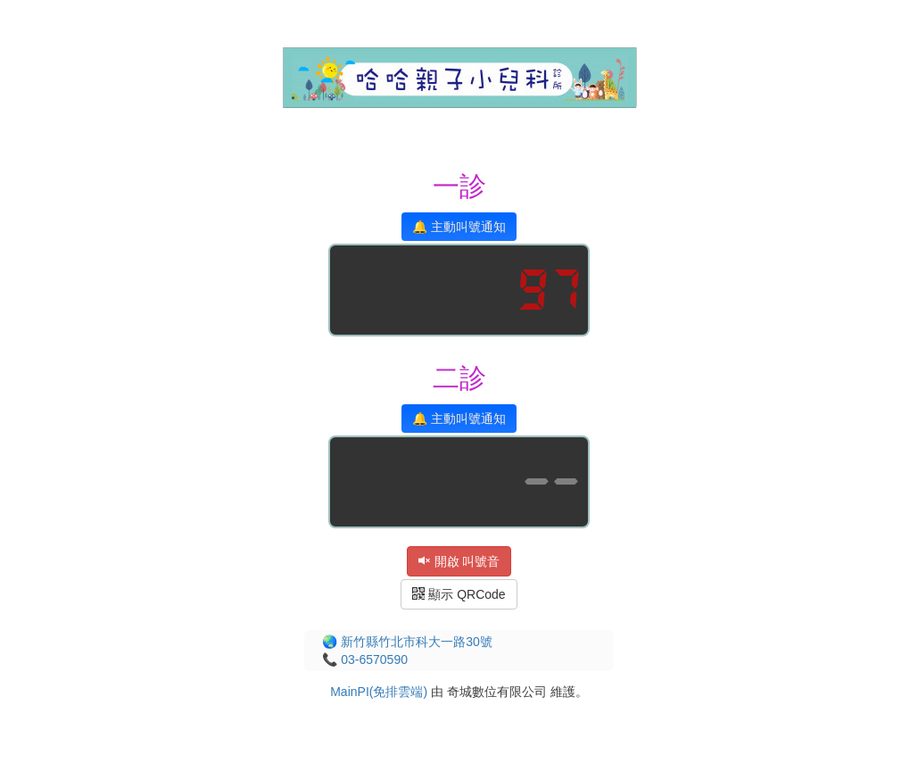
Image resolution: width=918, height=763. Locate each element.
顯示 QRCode (458, 594)
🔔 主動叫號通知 (459, 227)
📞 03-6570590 (365, 659)
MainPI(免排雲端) (378, 691)
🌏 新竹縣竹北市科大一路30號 (407, 641)
